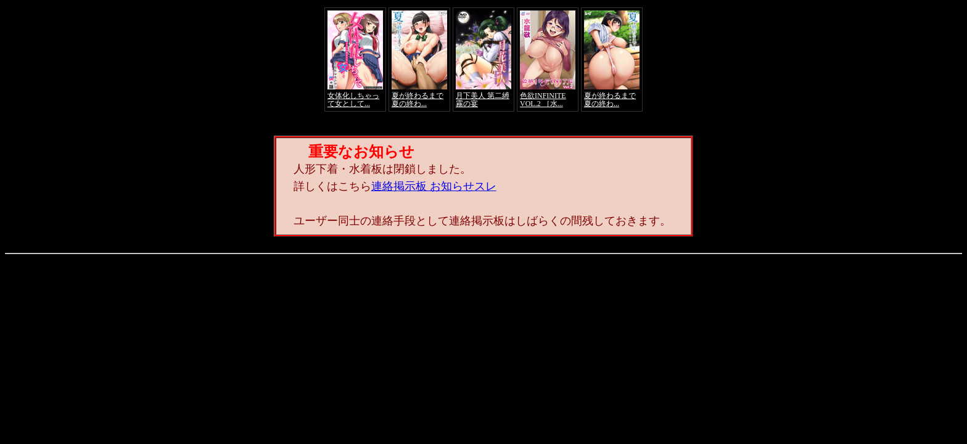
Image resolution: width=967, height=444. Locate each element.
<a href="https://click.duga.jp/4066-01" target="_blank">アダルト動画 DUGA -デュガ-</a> (483, 59)
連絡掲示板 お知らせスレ (433, 186)
